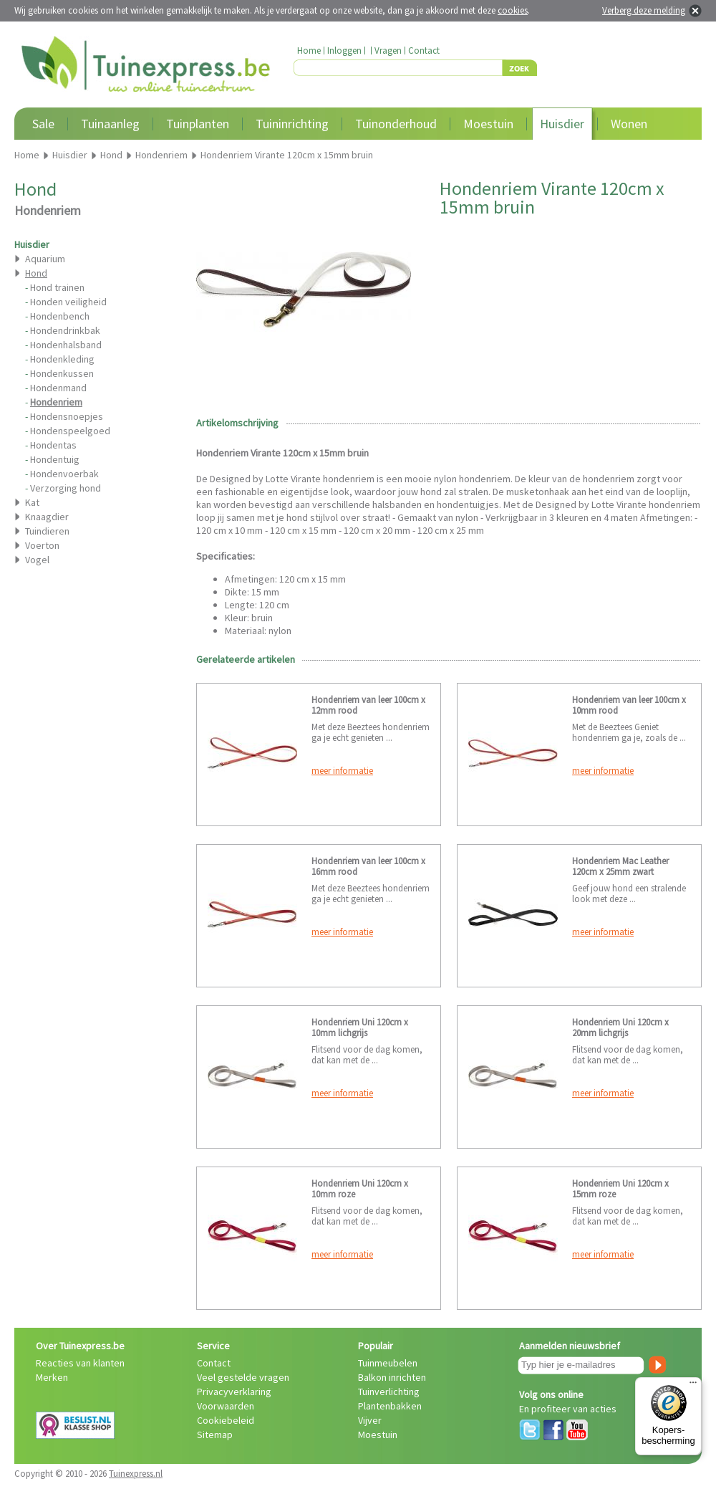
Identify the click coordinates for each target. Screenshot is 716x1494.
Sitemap (215, 1434)
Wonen (629, 123)
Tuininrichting (292, 123)
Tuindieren (47, 531)
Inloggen (344, 50)
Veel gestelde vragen (243, 1377)
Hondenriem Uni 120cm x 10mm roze (359, 1188)
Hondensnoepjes (66, 416)
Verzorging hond (65, 488)
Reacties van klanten (80, 1362)
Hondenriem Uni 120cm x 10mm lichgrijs (359, 1027)
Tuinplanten (197, 123)
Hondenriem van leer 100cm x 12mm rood (368, 705)
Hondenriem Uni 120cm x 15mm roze (620, 1188)
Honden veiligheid (68, 301)
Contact (424, 50)
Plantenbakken (390, 1405)
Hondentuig (54, 459)
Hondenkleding (62, 359)
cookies (513, 10)
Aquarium (45, 258)
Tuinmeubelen (387, 1362)
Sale (43, 123)
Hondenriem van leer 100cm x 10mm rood (629, 705)
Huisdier (562, 123)
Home (309, 50)
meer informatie (342, 771)
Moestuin (488, 123)
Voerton (42, 545)
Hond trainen (57, 287)
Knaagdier (47, 516)
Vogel (37, 559)
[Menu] (693, 1385)
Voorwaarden (225, 1405)
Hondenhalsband (66, 344)
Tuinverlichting (389, 1391)
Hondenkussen (62, 373)
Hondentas (53, 445)
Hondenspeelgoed (70, 430)
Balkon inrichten (392, 1377)
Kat (32, 502)
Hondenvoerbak (64, 473)
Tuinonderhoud (396, 123)
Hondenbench (60, 316)
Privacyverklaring (234, 1391)
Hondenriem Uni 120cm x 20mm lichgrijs (620, 1027)
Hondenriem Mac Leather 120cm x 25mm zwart (620, 866)
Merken (52, 1377)
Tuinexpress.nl (136, 1473)
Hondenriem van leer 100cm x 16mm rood (368, 866)
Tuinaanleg (110, 123)
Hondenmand (58, 387)
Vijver (370, 1420)
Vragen (388, 50)
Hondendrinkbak (65, 330)
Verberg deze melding (643, 10)
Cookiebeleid (225, 1420)
